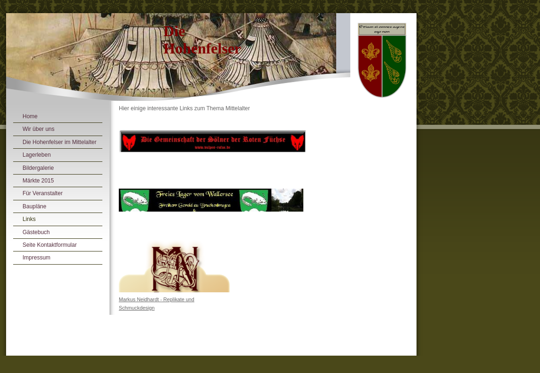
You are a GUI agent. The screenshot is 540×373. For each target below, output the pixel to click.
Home (30, 116)
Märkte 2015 (38, 180)
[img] (211, 60)
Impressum (36, 257)
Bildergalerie (38, 168)
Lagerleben (37, 155)
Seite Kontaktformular (50, 245)
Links (29, 219)
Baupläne (34, 206)
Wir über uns (38, 129)
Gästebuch (36, 232)
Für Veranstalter (42, 193)
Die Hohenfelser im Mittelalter (59, 142)
